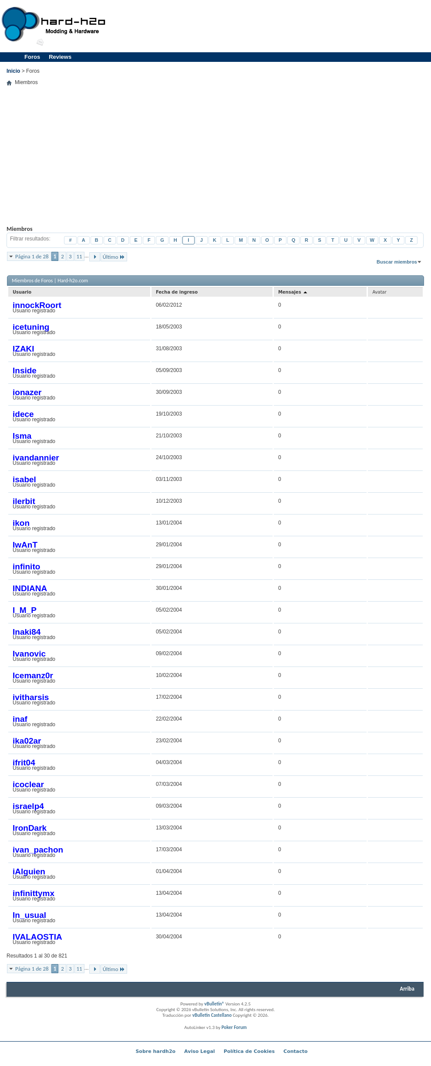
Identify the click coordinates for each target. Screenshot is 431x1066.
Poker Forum (234, 1027)
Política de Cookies (249, 1051)
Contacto (295, 1051)
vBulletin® (214, 1004)
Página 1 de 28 (32, 256)
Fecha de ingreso (177, 292)
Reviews (60, 57)
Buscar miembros (397, 261)
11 (79, 256)
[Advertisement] (364, 61)
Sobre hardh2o (155, 1051)
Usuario (22, 292)
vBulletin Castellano (212, 1015)
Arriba (407, 988)
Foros (32, 57)
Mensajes (293, 292)
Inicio (13, 71)
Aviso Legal (199, 1051)
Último (114, 257)
